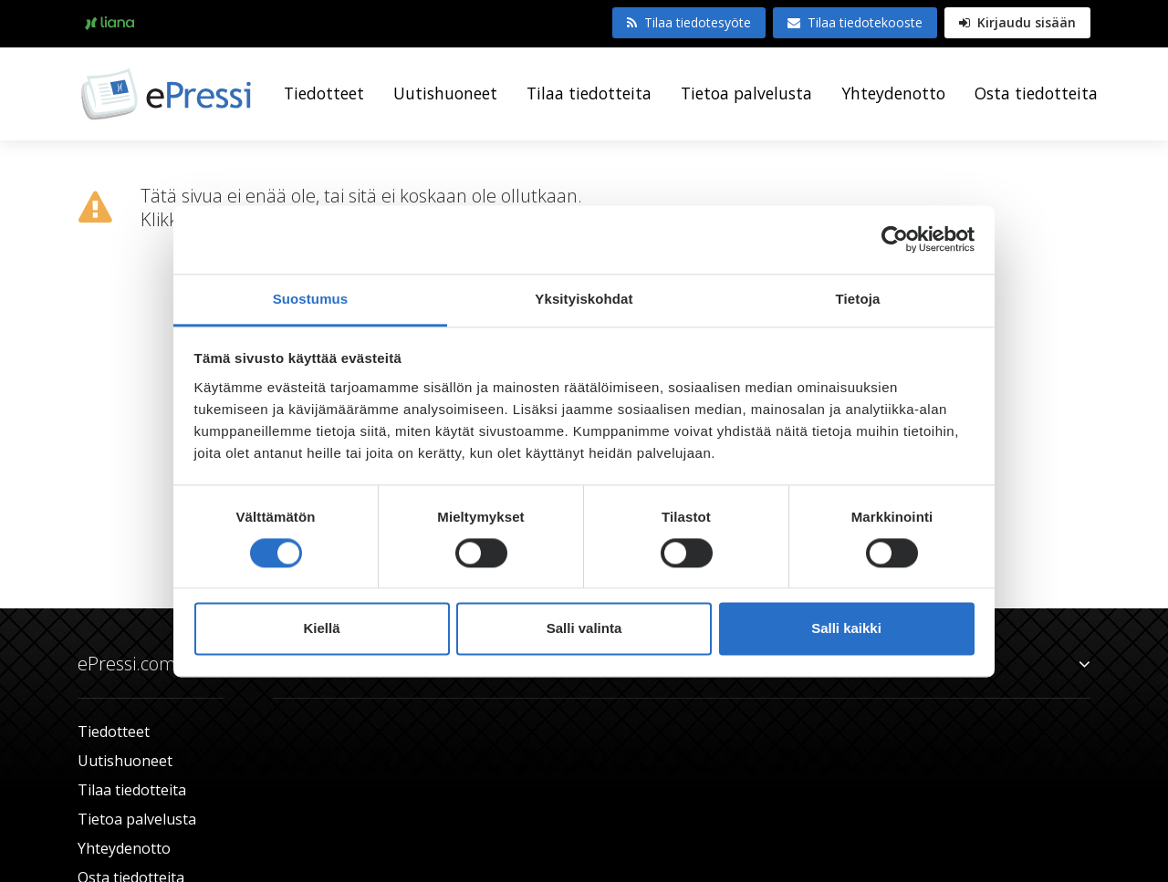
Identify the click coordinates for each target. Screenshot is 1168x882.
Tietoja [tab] (858, 298)
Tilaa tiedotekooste (855, 22)
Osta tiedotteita (1036, 93)
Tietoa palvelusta (746, 93)
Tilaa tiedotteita (589, 93)
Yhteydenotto (893, 93)
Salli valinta (584, 629)
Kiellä (321, 629)
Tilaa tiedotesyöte (689, 22)
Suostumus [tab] (311, 298)
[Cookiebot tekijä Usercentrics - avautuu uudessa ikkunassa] (895, 239)
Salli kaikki (846, 629)
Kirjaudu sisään (1017, 22)
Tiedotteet (324, 93)
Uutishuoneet (445, 93)
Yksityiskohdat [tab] (583, 298)
